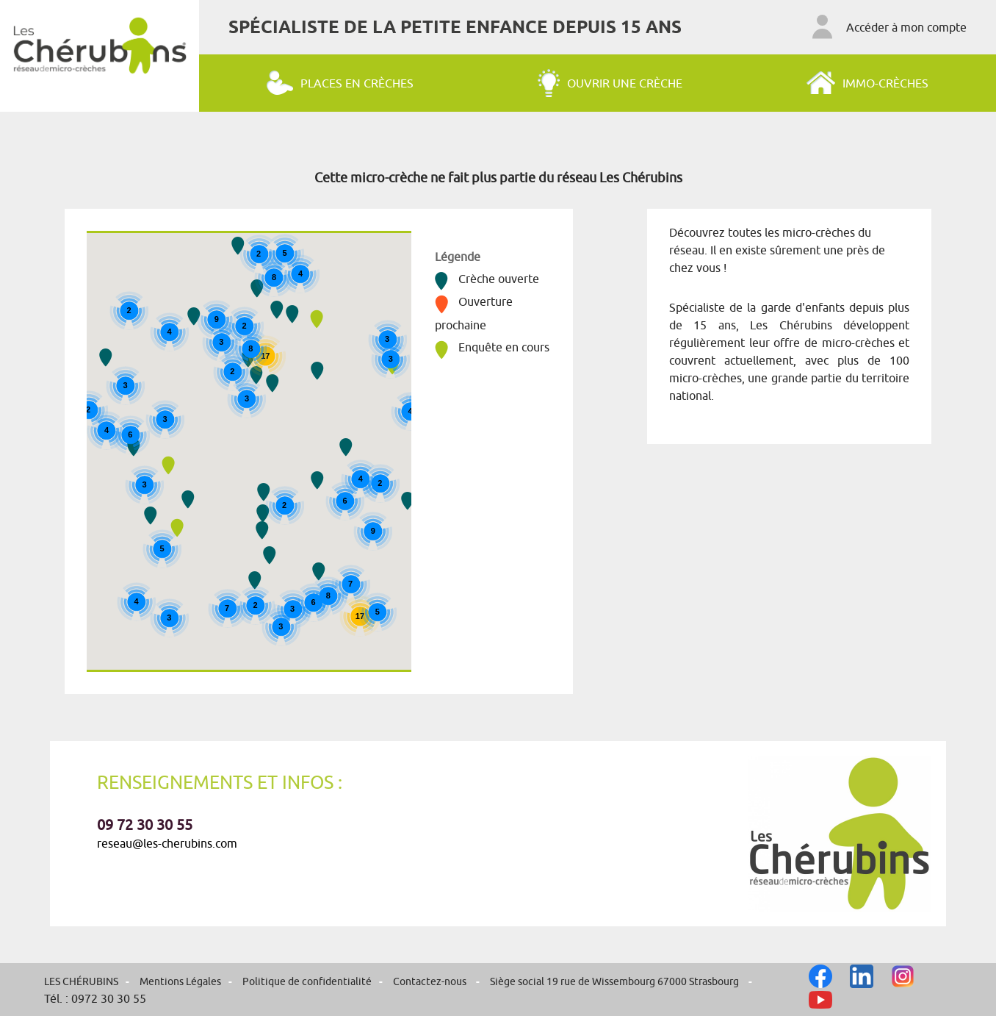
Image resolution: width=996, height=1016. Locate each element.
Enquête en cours (492, 347)
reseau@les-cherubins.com (167, 843)
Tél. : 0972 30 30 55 (95, 998)
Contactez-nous (431, 981)
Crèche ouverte (487, 278)
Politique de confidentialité (307, 981)
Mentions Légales (180, 981)
